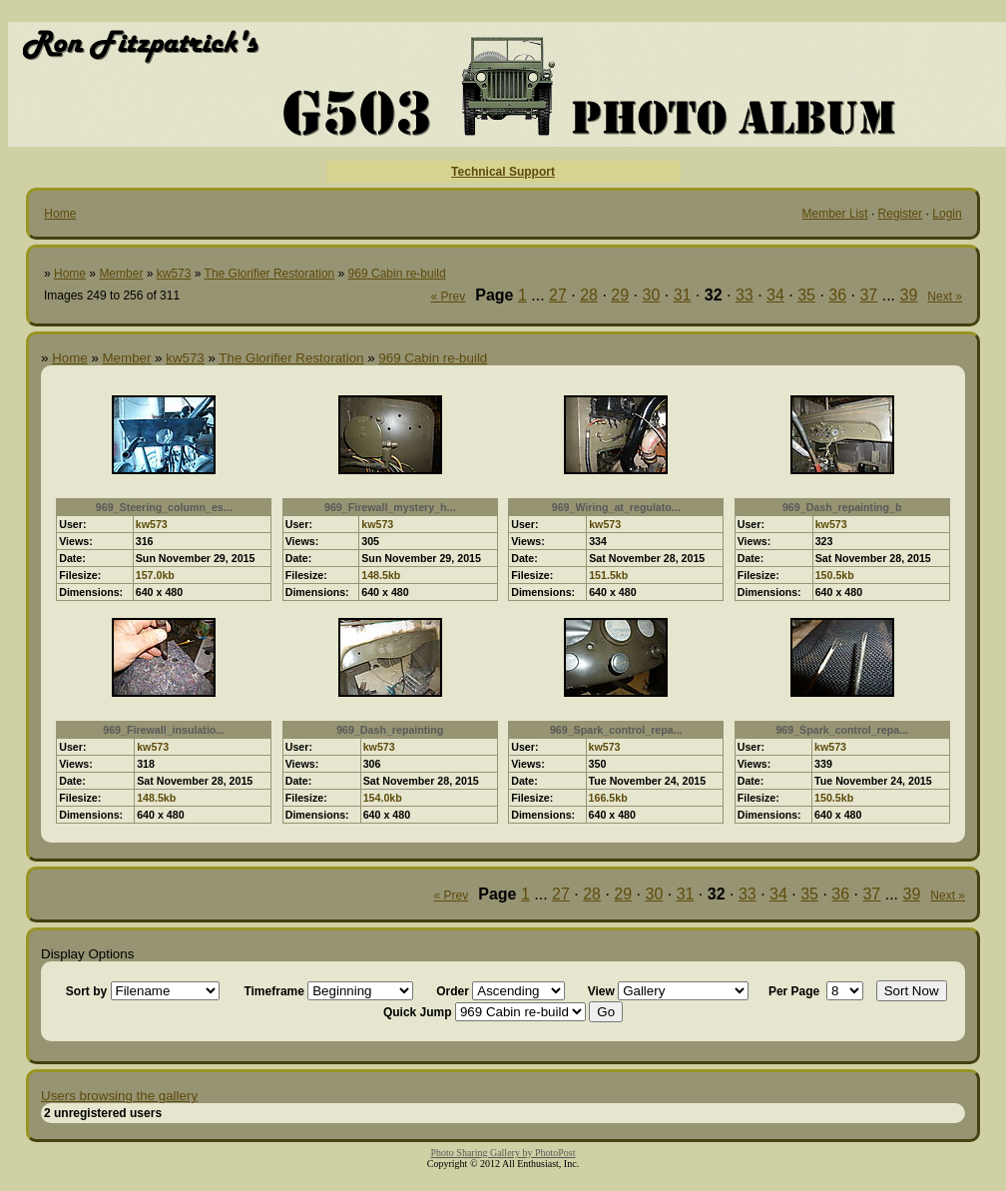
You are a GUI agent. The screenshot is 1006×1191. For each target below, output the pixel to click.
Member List (835, 214)
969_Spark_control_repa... (616, 730)
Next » (944, 296)
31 (683, 295)
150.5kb (834, 575)
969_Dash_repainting (389, 730)
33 (745, 295)
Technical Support (503, 172)
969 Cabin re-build (397, 274)
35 (806, 295)
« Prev (448, 296)
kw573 (174, 274)
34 (775, 295)
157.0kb (155, 575)
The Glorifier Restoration (270, 274)
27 (558, 295)
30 (651, 295)
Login (946, 214)
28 (589, 295)
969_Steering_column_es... (164, 507)
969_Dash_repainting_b (842, 507)
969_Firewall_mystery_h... (390, 507)
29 (620, 295)
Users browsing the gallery (119, 1095)
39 (909, 295)
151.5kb (608, 575)
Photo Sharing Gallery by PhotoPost (502, 1152)
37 (868, 295)
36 (837, 295)
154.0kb (382, 798)
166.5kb (608, 798)
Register (900, 214)
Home (60, 214)
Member (121, 274)
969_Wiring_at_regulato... (616, 507)
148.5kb (380, 575)
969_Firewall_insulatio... (164, 730)
